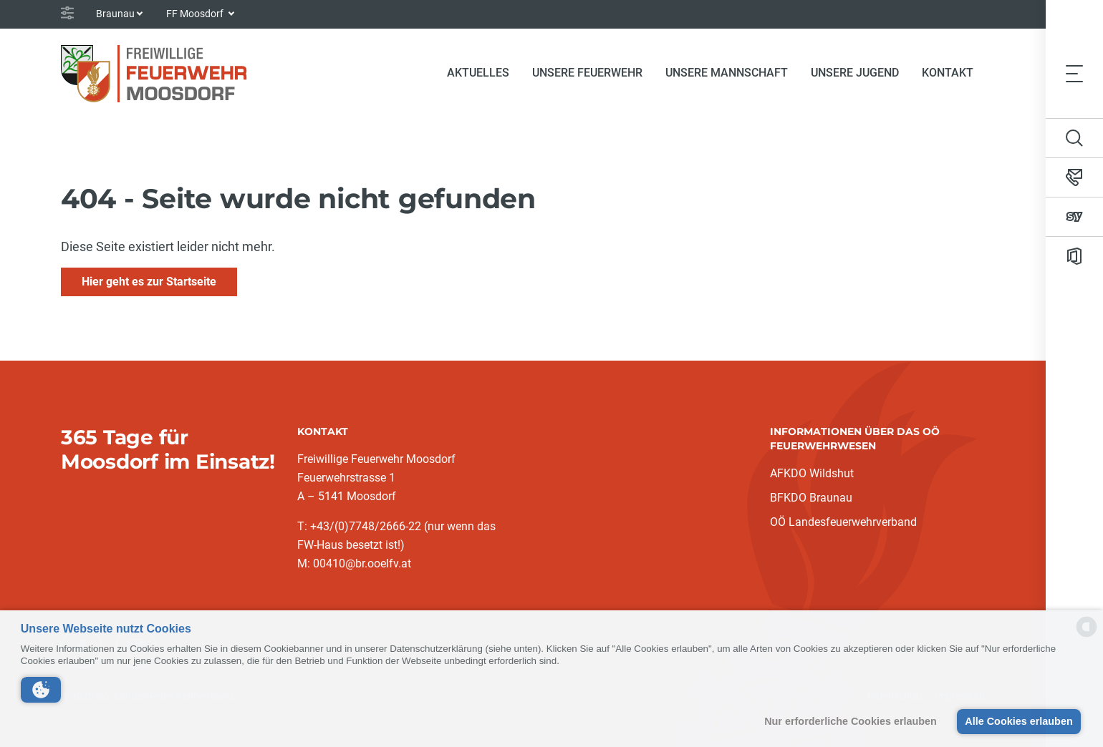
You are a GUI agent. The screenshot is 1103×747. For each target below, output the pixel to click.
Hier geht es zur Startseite (149, 281)
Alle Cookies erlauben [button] (1018, 721)
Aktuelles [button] (478, 72)
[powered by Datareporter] (1086, 636)
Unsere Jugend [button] (855, 72)
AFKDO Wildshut (812, 473)
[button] (41, 690)
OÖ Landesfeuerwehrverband (843, 522)
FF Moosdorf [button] (196, 13)
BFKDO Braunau (811, 497)
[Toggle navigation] (1074, 73)
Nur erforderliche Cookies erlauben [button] (850, 721)
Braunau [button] (115, 13)
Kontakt (947, 72)
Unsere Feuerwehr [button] (587, 72)
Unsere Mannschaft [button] (726, 72)
